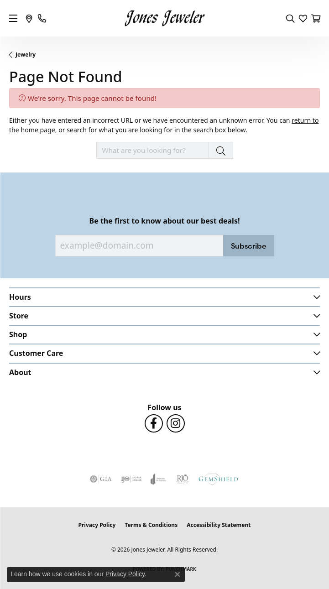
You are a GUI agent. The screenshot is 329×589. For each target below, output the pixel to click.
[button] (290, 18)
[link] (29, 18)
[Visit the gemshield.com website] (218, 479)
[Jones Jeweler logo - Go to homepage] (164, 18)
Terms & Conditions (151, 525)
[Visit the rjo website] (182, 479)
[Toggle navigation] (13, 18)
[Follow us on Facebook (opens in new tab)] (154, 423)
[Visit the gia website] (101, 479)
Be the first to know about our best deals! (164, 221)
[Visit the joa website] (159, 479)
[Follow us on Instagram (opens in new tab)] (176, 423)
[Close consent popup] (177, 574)
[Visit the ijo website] (131, 479)
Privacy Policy (97, 525)
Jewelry (26, 54)
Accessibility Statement (219, 525)
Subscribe (248, 245)
